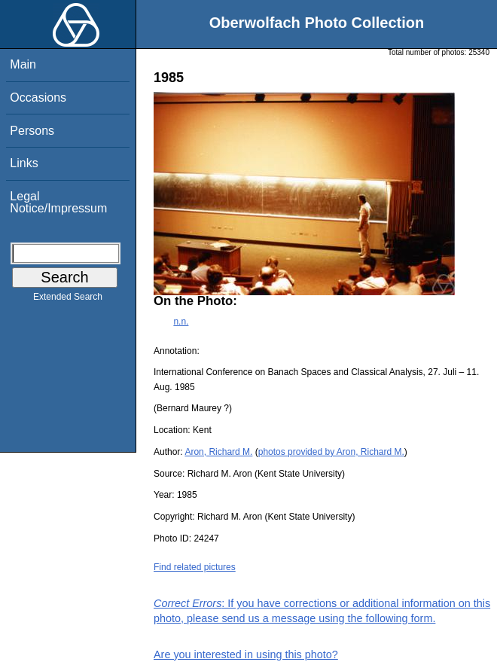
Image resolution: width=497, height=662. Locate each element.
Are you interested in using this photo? (246, 654)
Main (23, 64)
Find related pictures (195, 567)
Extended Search (67, 299)
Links (24, 163)
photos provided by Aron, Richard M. (331, 452)
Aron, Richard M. (218, 452)
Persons (32, 130)
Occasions (38, 97)
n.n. (180, 321)
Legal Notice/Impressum (58, 202)
